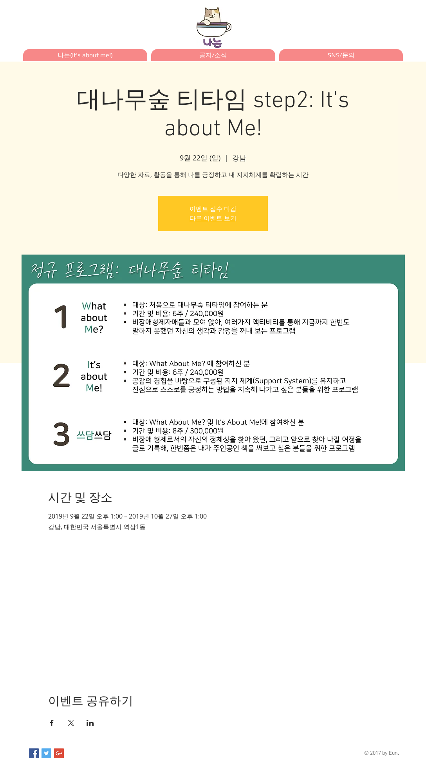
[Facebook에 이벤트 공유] (52, 723)
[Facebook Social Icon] (34, 753)
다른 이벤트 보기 (213, 218)
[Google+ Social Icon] (59, 753)
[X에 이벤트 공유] (71, 723)
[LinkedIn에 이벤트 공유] (90, 723)
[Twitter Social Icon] (46, 753)
